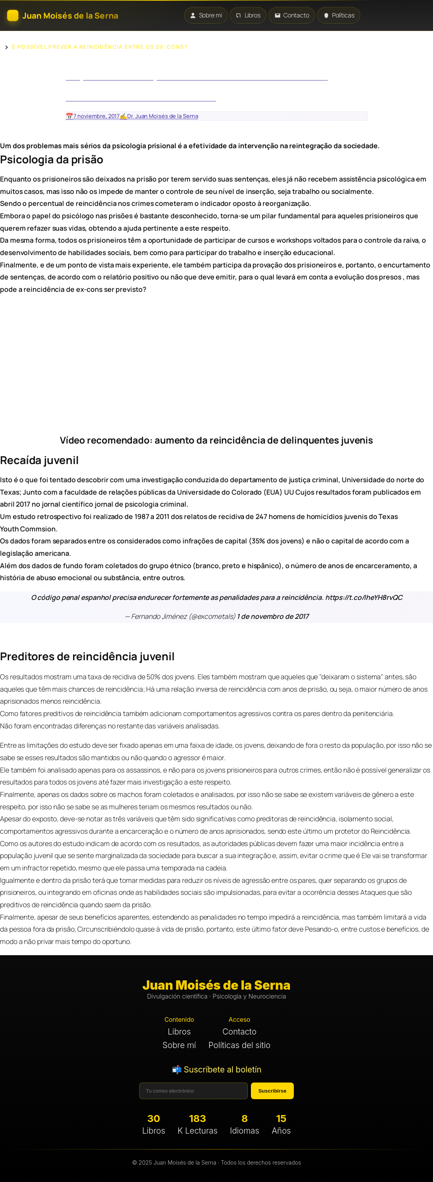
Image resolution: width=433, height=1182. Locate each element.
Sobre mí (206, 15)
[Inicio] (62, 15)
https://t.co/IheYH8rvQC (363, 597)
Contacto (291, 15)
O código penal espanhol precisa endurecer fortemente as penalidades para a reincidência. (178, 597)
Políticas (339, 15)
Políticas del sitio (239, 1045)
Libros (248, 15)
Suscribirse (272, 1091)
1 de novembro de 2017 (272, 616)
